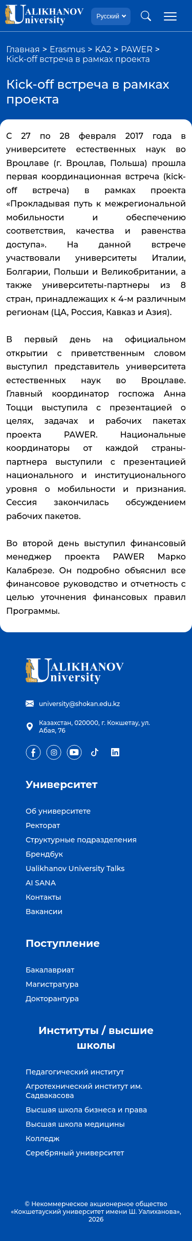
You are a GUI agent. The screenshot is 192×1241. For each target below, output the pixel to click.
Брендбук (44, 854)
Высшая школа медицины (75, 1124)
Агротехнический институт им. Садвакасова (84, 1091)
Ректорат (43, 825)
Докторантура (52, 998)
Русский (107, 16)
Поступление (63, 943)
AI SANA (41, 882)
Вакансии (44, 911)
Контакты (43, 897)
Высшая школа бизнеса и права (86, 1109)
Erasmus (67, 49)
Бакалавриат (50, 970)
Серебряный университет (75, 1152)
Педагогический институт (75, 1072)
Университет (62, 784)
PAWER (136, 49)
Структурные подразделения (81, 839)
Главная (23, 49)
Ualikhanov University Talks (75, 868)
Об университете (58, 811)
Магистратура (52, 984)
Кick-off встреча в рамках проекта (78, 59)
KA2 (103, 49)
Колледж (42, 1138)
